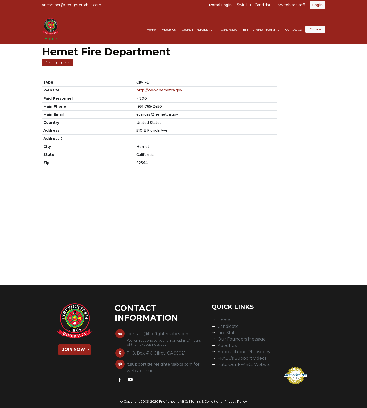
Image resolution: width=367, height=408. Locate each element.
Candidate (228, 326)
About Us (169, 24)
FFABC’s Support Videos (242, 358)
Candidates (229, 24)
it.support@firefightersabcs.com (160, 364)
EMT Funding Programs (261, 24)
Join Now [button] (74, 349)
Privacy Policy (235, 401)
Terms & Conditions (206, 401)
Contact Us (293, 24)
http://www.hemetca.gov (159, 90)
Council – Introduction (198, 24)
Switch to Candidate (255, 5)
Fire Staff (227, 332)
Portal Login (220, 5)
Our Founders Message (242, 339)
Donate (315, 24)
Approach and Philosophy (244, 351)
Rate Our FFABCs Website (244, 364)
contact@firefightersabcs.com (71, 5)
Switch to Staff (291, 5)
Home (52, 36)
